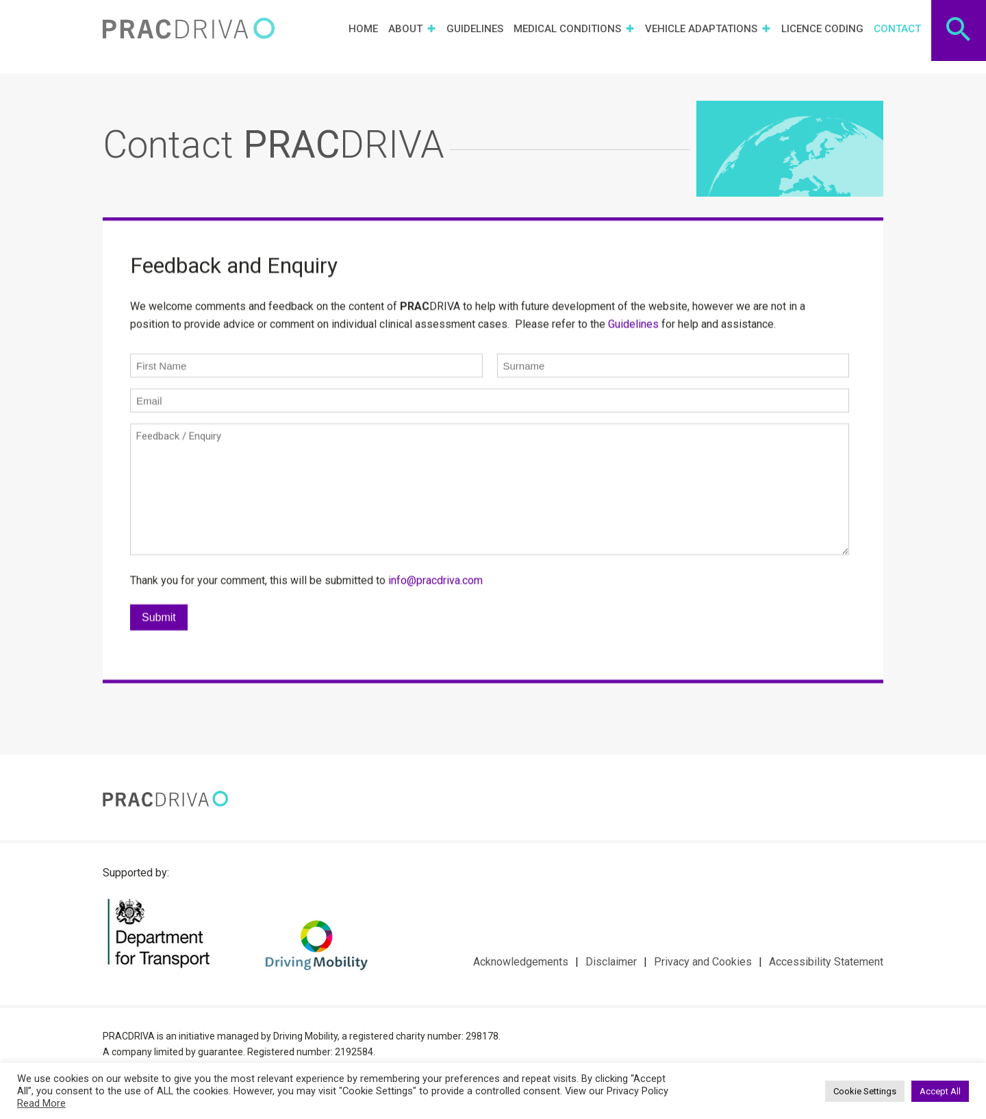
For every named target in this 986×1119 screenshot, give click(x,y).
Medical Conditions (574, 27)
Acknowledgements (520, 961)
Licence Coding (822, 27)
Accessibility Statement (826, 961)
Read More (41, 1103)
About (412, 27)
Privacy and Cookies (703, 961)
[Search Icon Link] (959, 27)
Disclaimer (611, 961)
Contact (897, 27)
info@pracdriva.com (435, 592)
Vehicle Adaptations (708, 27)
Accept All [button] (940, 1091)
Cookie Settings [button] (864, 1091)
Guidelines (474, 27)
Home (363, 27)
